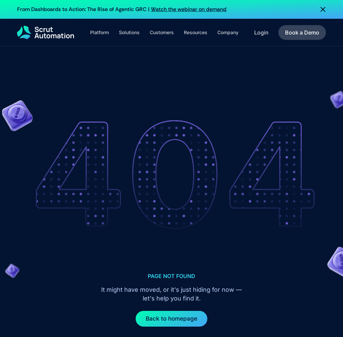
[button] (99, 32)
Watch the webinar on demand (188, 9)
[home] (45, 32)
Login (261, 32)
